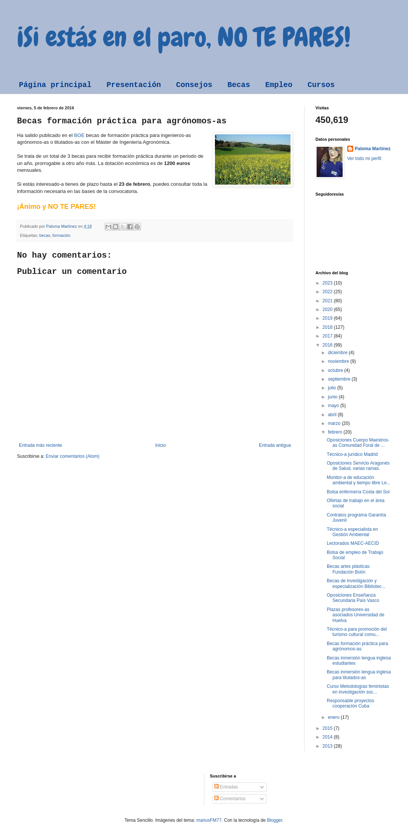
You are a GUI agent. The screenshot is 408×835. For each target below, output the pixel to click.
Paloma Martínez (373, 148)
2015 (328, 728)
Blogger (274, 820)
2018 (328, 327)
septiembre (340, 379)
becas (44, 235)
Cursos (321, 85)
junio (333, 397)
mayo (334, 405)
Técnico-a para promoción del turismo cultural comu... (357, 632)
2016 (328, 345)
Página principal (55, 85)
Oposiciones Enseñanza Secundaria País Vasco (353, 597)
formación (61, 235)
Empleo (278, 85)
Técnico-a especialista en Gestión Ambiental (352, 532)
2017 (328, 336)
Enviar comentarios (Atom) (72, 456)
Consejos (194, 85)
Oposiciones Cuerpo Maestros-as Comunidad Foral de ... (358, 442)
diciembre (338, 352)
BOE (79, 135)
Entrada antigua (275, 445)
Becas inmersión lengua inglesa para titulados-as (359, 674)
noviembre (339, 361)
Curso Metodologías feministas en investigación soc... (358, 689)
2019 (328, 318)
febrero (335, 432)
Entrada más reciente (40, 445)
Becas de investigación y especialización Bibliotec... (356, 583)
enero (334, 717)
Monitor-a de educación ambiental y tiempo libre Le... (358, 480)
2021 (328, 300)
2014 (328, 737)
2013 (328, 746)
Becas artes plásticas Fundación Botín (348, 569)
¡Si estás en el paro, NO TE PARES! (184, 37)
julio (332, 387)
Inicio (160, 445)
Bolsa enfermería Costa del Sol (358, 491)
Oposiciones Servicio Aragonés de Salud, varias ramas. (358, 465)
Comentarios (230, 798)
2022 (328, 291)
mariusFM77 (209, 820)
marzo (335, 423)
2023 (328, 283)
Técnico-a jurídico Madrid (352, 454)
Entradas (226, 787)
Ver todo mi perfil (364, 158)
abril (333, 414)
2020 (328, 309)
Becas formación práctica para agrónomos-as (357, 646)
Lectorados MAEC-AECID (353, 543)
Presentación (134, 85)
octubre (336, 370)
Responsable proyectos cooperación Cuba (350, 703)
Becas (238, 85)
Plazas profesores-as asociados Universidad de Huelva (355, 615)
